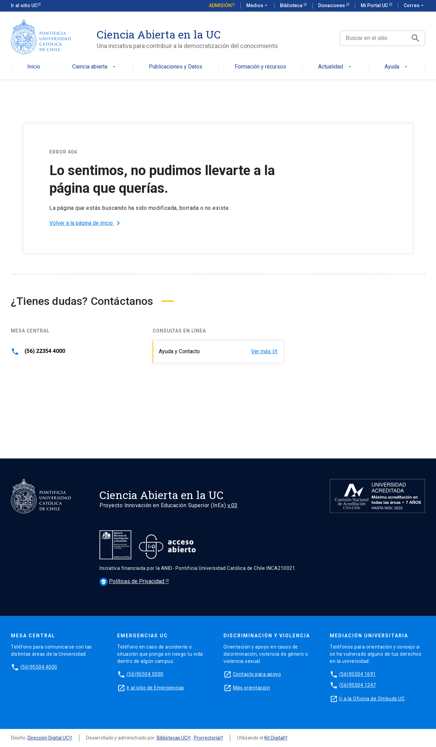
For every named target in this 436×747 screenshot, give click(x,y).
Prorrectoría (207, 738)
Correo (414, 6)
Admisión (220, 5)
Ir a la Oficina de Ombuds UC (372, 698)
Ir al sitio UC (24, 5)
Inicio (33, 67)
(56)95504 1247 (357, 685)
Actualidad (335, 67)
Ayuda (397, 67)
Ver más (264, 352)
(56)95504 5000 (145, 674)
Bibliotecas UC (172, 738)
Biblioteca (291, 5)
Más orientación (251, 687)
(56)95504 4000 (38, 667)
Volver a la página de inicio (85, 223)
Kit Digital (274, 738)
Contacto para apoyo (257, 674)
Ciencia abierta (94, 67)
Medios (257, 6)
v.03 (233, 505)
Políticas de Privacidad (132, 581)
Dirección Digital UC (48, 738)
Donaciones (332, 5)
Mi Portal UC (375, 5)
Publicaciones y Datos (175, 67)
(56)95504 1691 (357, 674)
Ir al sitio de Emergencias (155, 687)
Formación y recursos (260, 67)
